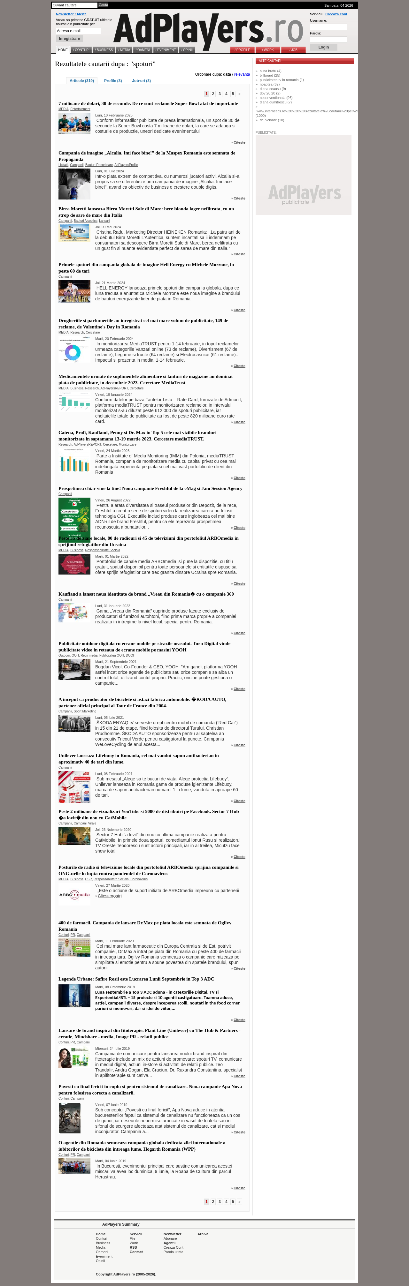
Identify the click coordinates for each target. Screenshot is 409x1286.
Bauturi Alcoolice (85, 220)
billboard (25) (270, 75)
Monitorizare (127, 444)
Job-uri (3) (141, 81)
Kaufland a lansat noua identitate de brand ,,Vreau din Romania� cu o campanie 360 (146, 594)
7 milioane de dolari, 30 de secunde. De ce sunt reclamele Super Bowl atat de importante (148, 103)
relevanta (242, 74)
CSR (88, 879)
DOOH (130, 655)
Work (134, 1243)
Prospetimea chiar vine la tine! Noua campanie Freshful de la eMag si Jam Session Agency (150, 488)
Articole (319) (82, 81)
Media (100, 1247)
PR (73, 934)
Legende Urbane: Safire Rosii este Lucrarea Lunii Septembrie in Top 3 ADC (136, 978)
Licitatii (63, 165)
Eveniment (104, 1256)
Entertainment (80, 109)
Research (77, 332)
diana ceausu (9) (273, 89)
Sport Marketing (85, 711)
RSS (133, 1247)
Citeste (239, 142)
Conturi (63, 934)
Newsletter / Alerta (71, 14)
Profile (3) (113, 81)
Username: (318, 20)
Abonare (170, 1238)
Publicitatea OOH (111, 655)
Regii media (89, 655)
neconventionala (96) (276, 98)
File (132, 1238)
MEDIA (63, 109)
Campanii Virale (85, 823)
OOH (75, 655)
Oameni (102, 1252)
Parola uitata (173, 1252)
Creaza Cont (173, 1247)
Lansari (104, 220)
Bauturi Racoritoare (99, 165)
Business (76, 388)
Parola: (315, 33)
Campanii (76, 165)
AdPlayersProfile (126, 165)
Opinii (100, 1261)
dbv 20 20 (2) (270, 93)
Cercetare (93, 332)
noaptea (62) (270, 84)
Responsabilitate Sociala (102, 550)
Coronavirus (139, 879)
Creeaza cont (336, 14)
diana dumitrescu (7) (276, 102)
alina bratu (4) (271, 71)
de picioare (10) (272, 120)
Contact (136, 1252)
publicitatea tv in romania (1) (282, 80)
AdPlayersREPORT (114, 388)
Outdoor (64, 655)
